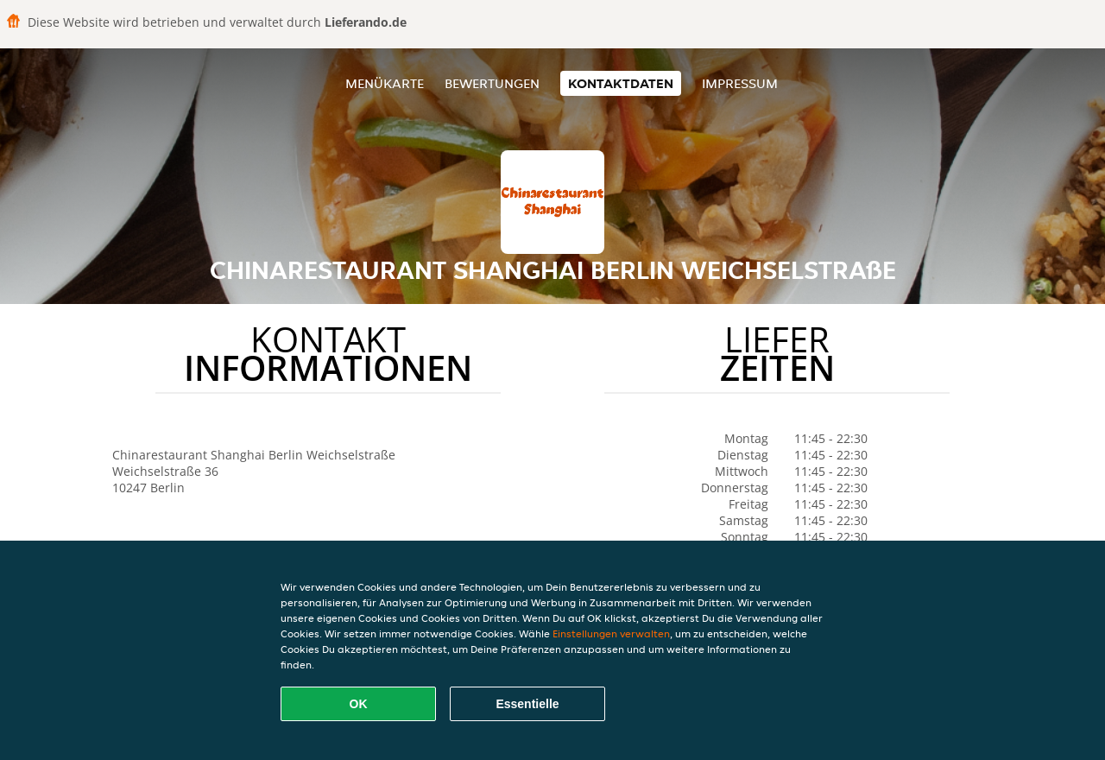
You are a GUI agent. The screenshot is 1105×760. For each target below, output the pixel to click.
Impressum (740, 83)
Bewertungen (492, 83)
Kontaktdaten (620, 83)
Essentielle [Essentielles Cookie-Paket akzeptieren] (527, 704)
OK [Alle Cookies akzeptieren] (359, 704)
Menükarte (384, 83)
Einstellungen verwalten (611, 633)
